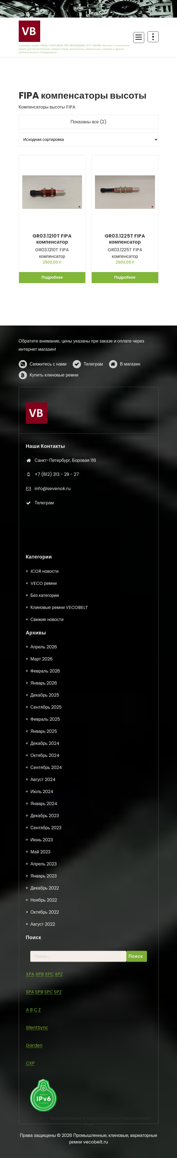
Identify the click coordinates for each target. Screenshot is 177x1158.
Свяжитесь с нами (48, 399)
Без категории (45, 1100)
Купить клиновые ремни (54, 410)
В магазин (130, 399)
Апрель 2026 (44, 1152)
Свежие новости (47, 1125)
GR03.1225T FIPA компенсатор (125, 239)
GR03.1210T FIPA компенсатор (52, 239)
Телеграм (93, 399)
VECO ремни (44, 1088)
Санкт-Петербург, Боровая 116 (65, 562)
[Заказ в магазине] (89, 139)
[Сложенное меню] (138, 37)
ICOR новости (45, 1076)
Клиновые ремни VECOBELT (59, 1112)
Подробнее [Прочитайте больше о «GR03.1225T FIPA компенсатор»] (124, 277)
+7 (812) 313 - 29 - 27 (57, 576)
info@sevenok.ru (52, 590)
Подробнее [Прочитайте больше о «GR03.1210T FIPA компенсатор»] (52, 277)
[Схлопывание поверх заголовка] (153, 36)
